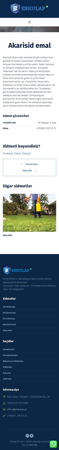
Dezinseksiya (9, 313)
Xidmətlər (7, 367)
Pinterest (26, 153)
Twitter (17, 153)
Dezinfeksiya (9, 307)
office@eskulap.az (17, 409)
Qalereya (7, 379)
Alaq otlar (27, 170)
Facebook (8, 153)
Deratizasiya (32, 164)
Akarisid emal (9, 324)
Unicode (33, 445)
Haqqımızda (8, 349)
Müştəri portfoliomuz (13, 361)
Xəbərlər (7, 373)
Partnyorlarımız (10, 355)
